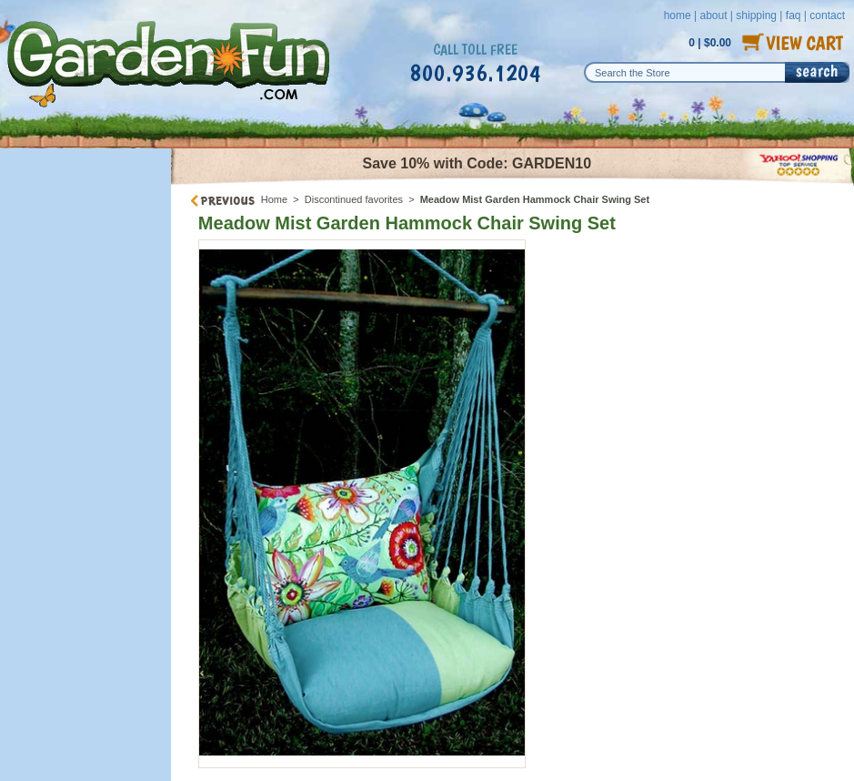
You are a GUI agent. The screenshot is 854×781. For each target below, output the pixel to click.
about (713, 15)
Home (274, 199)
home (677, 15)
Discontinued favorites (354, 199)
